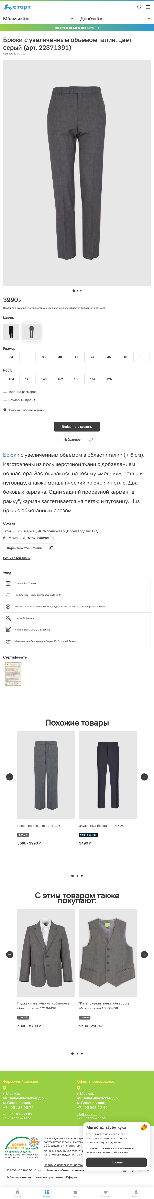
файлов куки (119, 1152)
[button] (72, 876)
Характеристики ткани (24, 548)
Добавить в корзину (77, 427)
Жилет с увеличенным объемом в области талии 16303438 (104, 1005)
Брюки (12, 455)
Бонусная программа (48, 1177)
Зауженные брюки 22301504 (101, 826)
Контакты (78, 1170)
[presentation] (9, 776)
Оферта (71, 1177)
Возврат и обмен (57, 1170)
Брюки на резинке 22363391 (39, 826)
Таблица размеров (19, 1177)
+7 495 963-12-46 (92, 1107)
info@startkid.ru (87, 1114)
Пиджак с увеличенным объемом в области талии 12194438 (43, 1005)
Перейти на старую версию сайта (74, 27)
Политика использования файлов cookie (70, 1165)
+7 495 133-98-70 (18, 1107)
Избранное (78, 440)
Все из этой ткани (16, 558)
